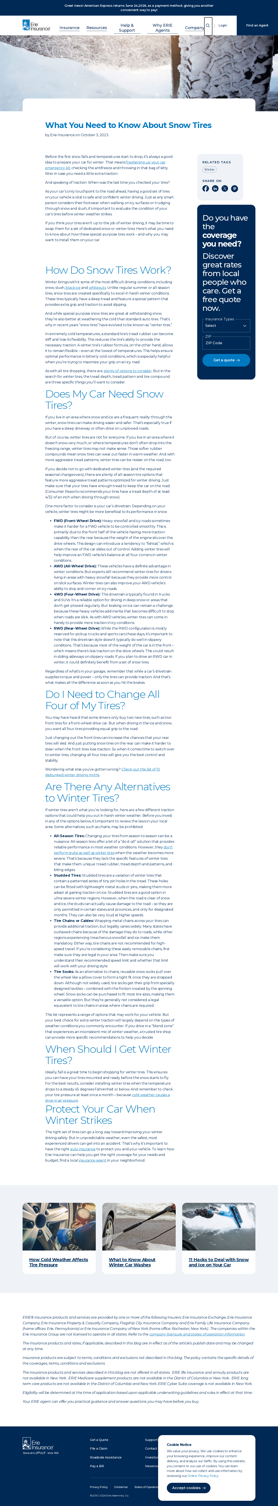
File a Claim (98, 1448)
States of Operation (146, 1487)
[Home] (38, 25)
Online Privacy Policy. (203, 1476)
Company (188, 25)
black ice (73, 288)
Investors (152, 1457)
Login (222, 25)
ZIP (208, 336)
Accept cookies (186, 1488)
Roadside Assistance (106, 1457)
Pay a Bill (97, 1466)
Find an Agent (257, 25)
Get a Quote (99, 1440)
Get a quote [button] (224, 360)
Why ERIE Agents (160, 25)
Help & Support (126, 25)
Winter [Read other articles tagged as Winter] (209, 170)
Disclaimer (121, 1487)
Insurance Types (219, 319)
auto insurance (83, 1149)
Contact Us (153, 1448)
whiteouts (97, 288)
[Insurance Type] (226, 326)
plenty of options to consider (128, 371)
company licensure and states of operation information (197, 1334)
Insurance (76, 25)
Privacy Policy (99, 1487)
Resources (99, 25)
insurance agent (92, 1160)
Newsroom (153, 1466)
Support (151, 1440)
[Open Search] (208, 26)
